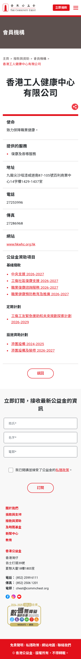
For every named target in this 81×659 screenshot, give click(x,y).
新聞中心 (12, 533)
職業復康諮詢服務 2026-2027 (34, 287)
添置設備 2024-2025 (27, 344)
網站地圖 (48, 645)
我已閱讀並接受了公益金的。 (43, 470)
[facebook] (8, 597)
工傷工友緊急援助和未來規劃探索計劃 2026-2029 (41, 319)
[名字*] (40, 437)
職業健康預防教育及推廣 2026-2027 (40, 294)
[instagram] (13, 597)
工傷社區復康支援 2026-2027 (34, 281)
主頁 (6, 58)
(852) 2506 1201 (27, 583)
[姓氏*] (40, 423)
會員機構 (40, 58)
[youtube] (19, 597)
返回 (40, 373)
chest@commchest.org (32, 588)
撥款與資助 (21, 58)
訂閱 (40, 488)
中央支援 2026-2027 (27, 274)
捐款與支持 (13, 514)
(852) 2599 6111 (27, 577)
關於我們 (12, 508)
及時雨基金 (13, 527)
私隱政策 (62, 470)
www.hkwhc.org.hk (21, 244)
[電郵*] (40, 451)
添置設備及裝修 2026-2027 (33, 350)
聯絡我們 (64, 645)
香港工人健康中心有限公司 (22, 64)
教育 (9, 540)
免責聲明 (17, 645)
